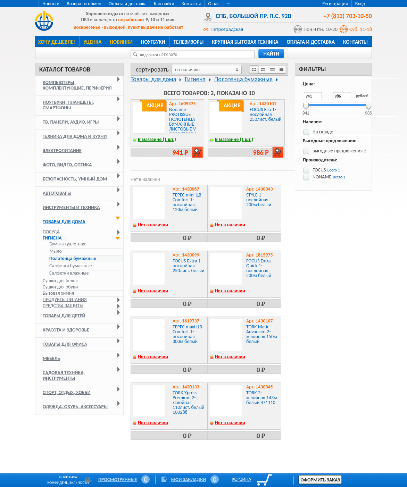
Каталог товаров (64, 69)
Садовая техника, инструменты (64, 375)
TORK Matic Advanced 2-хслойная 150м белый (261, 334)
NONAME (322, 177)
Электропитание (62, 150)
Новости (50, 4)
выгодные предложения (338, 151)
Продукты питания (64, 299)
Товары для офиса (65, 344)
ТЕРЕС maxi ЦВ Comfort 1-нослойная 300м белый (187, 334)
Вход (360, 4)
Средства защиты (63, 306)
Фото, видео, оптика (67, 165)
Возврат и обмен (84, 4)
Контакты (191, 4)
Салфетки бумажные (71, 266)
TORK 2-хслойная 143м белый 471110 (261, 397)
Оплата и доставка (128, 4)
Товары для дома (64, 222)
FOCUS (319, 170)
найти (271, 54)
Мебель (51, 358)
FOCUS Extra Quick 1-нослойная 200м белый (258, 268)
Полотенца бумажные (72, 258)
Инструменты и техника (71, 207)
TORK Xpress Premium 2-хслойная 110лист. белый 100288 (189, 402)
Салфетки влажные (69, 273)
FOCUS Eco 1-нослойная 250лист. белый (266, 114)
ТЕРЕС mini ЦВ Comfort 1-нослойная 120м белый (187, 202)
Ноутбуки (153, 42)
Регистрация (335, 4)
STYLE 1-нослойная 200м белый (258, 200)
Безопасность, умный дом (75, 179)
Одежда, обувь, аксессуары (75, 407)
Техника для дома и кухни (75, 136)
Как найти (164, 4)
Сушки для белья (60, 281)
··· (229, 4)
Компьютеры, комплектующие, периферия (77, 85)
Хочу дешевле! (56, 42)
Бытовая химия (58, 293)
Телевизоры (189, 42)
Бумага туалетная (67, 244)
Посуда (51, 232)
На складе (323, 132)
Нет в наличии (153, 225)
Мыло (55, 251)
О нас (213, 4)
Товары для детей (64, 316)
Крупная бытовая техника (245, 42)
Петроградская (226, 29)
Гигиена (52, 238)
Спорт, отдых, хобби (67, 392)
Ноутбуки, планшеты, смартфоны (68, 105)
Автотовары (57, 193)
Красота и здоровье (66, 330)
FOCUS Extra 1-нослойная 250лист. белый (189, 266)
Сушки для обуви (60, 287)
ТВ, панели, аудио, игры (71, 122)
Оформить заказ (320, 480)
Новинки (121, 42)
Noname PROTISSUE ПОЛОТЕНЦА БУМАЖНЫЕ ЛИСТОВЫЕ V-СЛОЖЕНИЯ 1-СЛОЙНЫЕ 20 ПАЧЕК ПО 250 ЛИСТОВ (183, 129)
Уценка (92, 42)
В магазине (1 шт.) (157, 139)
